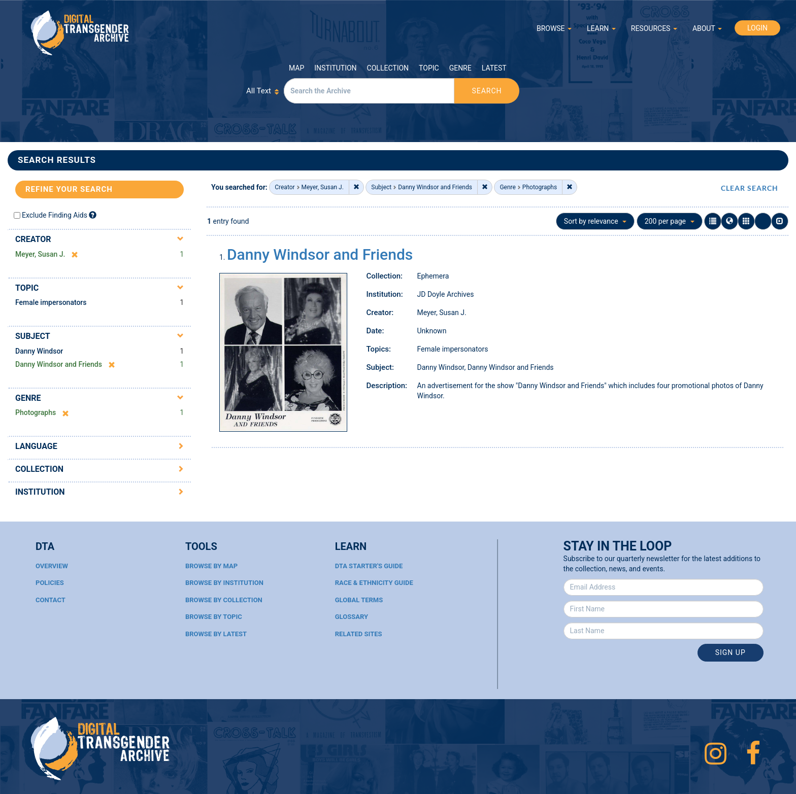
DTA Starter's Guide (369, 566)
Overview (52, 566)
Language (36, 446)
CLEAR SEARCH (749, 188)
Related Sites (358, 634)
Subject (32, 336)
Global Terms (359, 600)
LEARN (601, 28)
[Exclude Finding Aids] (92, 215)
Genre (460, 68)
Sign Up (730, 652)
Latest (494, 68)
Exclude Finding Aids (54, 215)
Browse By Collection (223, 600)
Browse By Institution (224, 582)
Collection (388, 68)
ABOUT (707, 28)
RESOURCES (654, 28)
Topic (429, 68)
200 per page (669, 221)
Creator (33, 239)
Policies (50, 582)
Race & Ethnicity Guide (374, 582)
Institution (335, 68)
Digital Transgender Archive (80, 32)
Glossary (351, 616)
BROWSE (554, 28)
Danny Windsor (39, 351)
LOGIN (757, 28)
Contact (50, 600)
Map (296, 68)
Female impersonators (51, 302)
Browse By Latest (216, 634)
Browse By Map (211, 566)
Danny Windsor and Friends (320, 254)
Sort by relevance (595, 221)
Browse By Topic (213, 616)
